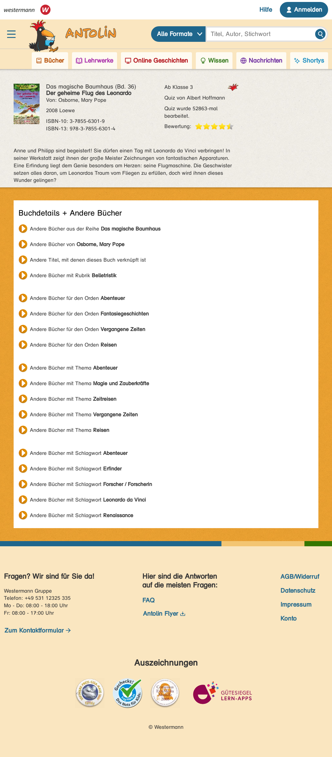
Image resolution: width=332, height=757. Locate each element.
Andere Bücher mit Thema (73, 368)
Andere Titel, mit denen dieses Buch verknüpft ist (88, 260)
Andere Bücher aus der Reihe (95, 229)
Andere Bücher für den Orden (77, 298)
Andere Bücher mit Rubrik (73, 275)
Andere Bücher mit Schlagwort (78, 453)
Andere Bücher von (77, 244)
